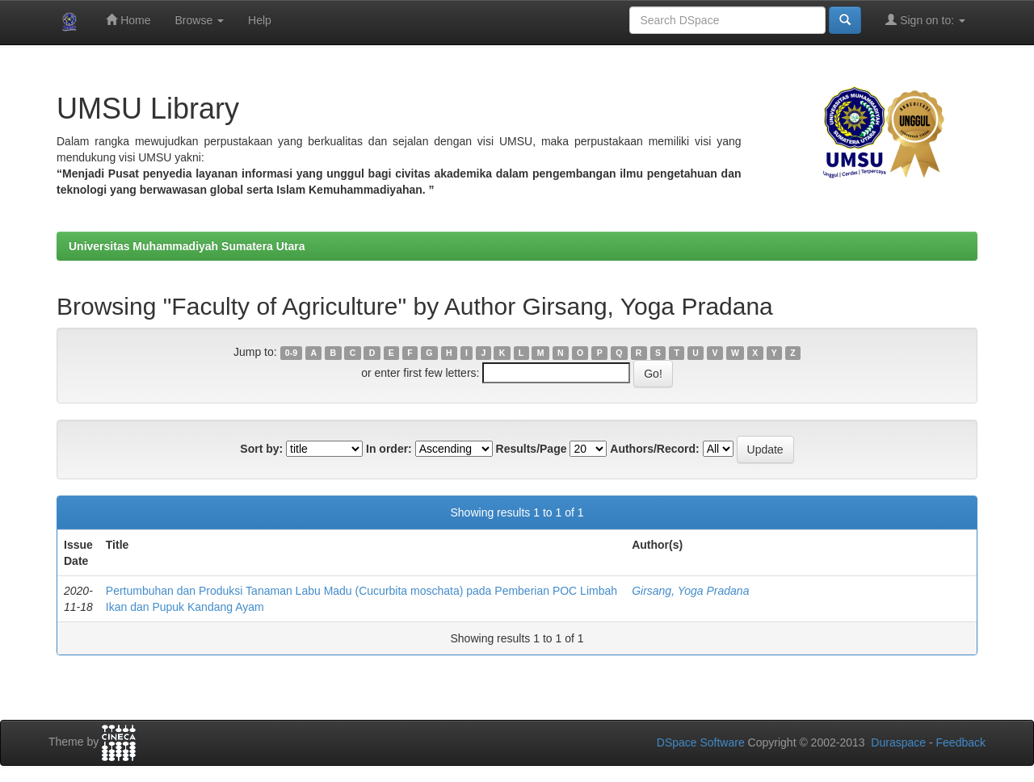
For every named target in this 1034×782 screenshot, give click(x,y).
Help (259, 20)
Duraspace (898, 742)
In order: (389, 448)
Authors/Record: (654, 448)
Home (128, 20)
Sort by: (261, 448)
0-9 (291, 353)
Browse (199, 20)
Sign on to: (925, 20)
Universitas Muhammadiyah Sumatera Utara (187, 246)
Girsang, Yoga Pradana (690, 590)
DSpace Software (701, 742)
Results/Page (531, 448)
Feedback (961, 742)
